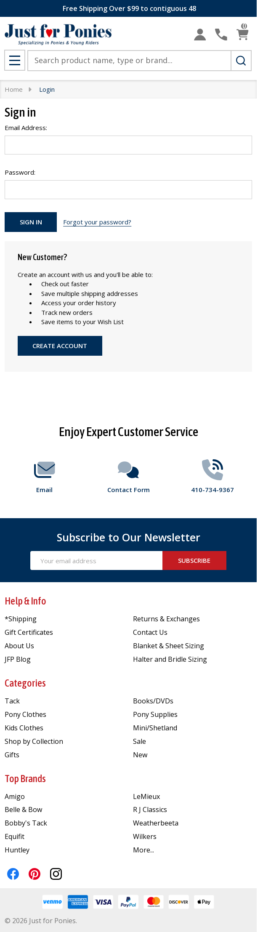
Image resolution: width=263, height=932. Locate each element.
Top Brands (25, 778)
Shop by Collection (34, 741)
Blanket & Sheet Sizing (168, 645)
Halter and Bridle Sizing (170, 659)
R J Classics (150, 809)
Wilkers (145, 836)
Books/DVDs (153, 701)
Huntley (17, 850)
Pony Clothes (25, 714)
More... (143, 850)
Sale (139, 741)
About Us (19, 645)
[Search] (241, 60)
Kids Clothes (24, 727)
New (140, 754)
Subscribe (194, 560)
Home (14, 89)
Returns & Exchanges (166, 618)
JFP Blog (18, 659)
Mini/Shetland (155, 727)
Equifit (14, 836)
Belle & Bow (23, 809)
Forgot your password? (97, 222)
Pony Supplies (155, 714)
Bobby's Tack (26, 823)
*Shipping (21, 618)
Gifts (12, 754)
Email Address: (26, 127)
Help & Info (25, 601)
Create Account (59, 345)
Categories (25, 683)
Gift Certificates (29, 632)
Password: (20, 172)
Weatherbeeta (155, 823)
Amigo (15, 796)
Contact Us (150, 632)
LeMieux (146, 796)
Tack (12, 701)
